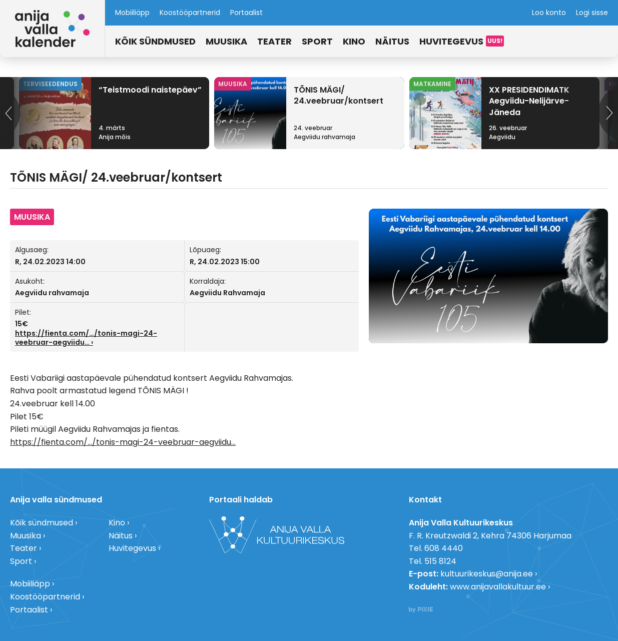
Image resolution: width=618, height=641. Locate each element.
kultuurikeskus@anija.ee (486, 573)
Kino (354, 41)
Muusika (226, 41)
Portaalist (246, 13)
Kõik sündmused (155, 41)
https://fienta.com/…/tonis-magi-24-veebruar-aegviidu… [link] (86, 337)
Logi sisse (592, 13)
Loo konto (549, 13)
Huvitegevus (451, 41)
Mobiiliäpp (132, 13)
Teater (274, 41)
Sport (317, 41)
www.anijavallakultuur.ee (498, 586)
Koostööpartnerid (190, 13)
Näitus (392, 41)
